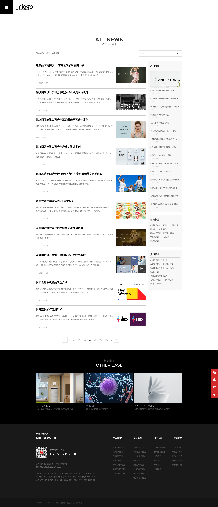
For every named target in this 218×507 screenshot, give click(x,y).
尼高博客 (157, 469)
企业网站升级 (168, 264)
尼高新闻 (166, 237)
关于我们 (157, 460)
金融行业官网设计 (140, 447)
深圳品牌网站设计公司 (159, 260)
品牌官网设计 (118, 452)
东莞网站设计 (155, 264)
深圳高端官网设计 (120, 469)
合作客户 (157, 456)
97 (90, 339)
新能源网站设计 (139, 465)
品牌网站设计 (155, 241)
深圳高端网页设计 (120, 473)
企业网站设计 (164, 229)
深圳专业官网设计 (157, 268)
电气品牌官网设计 (140, 469)
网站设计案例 (159, 452)
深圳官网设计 (155, 272)
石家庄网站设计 (156, 280)
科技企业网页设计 (140, 452)
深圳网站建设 (155, 225)
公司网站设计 (169, 280)
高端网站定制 (118, 460)
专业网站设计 (155, 237)
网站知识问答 (155, 233)
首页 (48, 53)
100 (106, 339)
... (69, 339)
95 (79, 339)
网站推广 (153, 229)
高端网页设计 (118, 456)
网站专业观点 (177, 460)
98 (95, 339)
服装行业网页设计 (140, 473)
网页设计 (166, 225)
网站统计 (78, 503)
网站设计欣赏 (177, 456)
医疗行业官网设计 (140, 460)
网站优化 (174, 225)
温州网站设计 (171, 268)
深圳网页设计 (155, 284)
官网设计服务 (159, 447)
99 (100, 339)
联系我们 (157, 465)
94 (74, 339)
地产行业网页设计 (140, 478)
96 (85, 339)
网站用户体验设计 (169, 233)
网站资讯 (56, 53)
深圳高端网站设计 (120, 465)
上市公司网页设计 (140, 456)
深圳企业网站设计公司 (159, 276)
